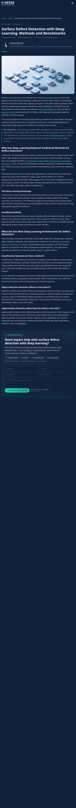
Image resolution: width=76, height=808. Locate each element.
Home (4, 18)
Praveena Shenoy (15, 43)
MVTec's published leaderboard (26, 459)
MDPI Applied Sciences (33, 666)
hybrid (33, 539)
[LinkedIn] (22, 43)
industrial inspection (55, 781)
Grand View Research (47, 109)
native (66, 766)
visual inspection (51, 97)
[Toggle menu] (72, 3)
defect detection (15, 97)
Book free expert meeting (17, 390)
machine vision (8, 112)
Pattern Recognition (25, 497)
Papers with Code (31, 417)
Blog (10, 18)
